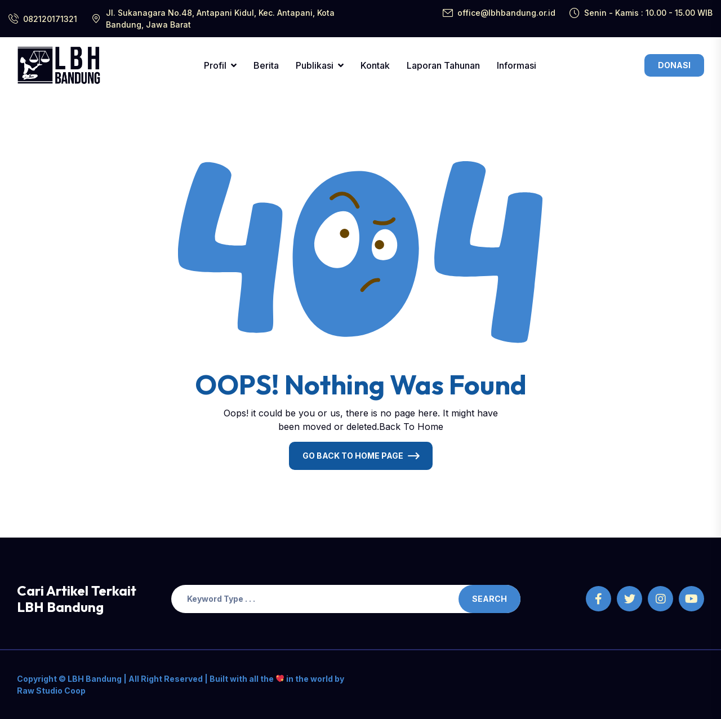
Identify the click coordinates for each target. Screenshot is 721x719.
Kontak (375, 65)
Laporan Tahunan (443, 65)
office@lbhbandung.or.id (506, 12)
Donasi (674, 65)
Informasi (516, 65)
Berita (266, 65)
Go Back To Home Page (352, 455)
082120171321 (50, 19)
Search (489, 598)
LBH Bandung (94, 679)
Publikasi (314, 65)
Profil (215, 65)
